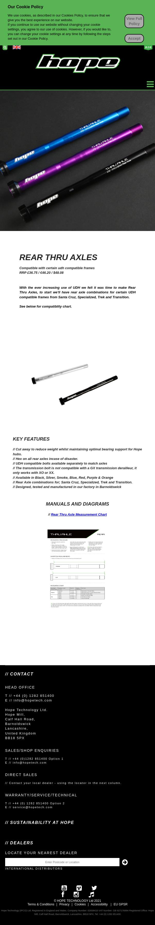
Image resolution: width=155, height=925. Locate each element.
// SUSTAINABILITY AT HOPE (39, 822)
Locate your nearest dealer (41, 853)
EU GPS (119, 904)
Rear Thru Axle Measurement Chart (79, 514)
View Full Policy (134, 21)
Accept (134, 38)
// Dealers (19, 843)
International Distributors (34, 868)
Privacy (64, 904)
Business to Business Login (148, 47)
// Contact (19, 674)
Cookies (80, 904)
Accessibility (99, 904)
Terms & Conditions (41, 904)
